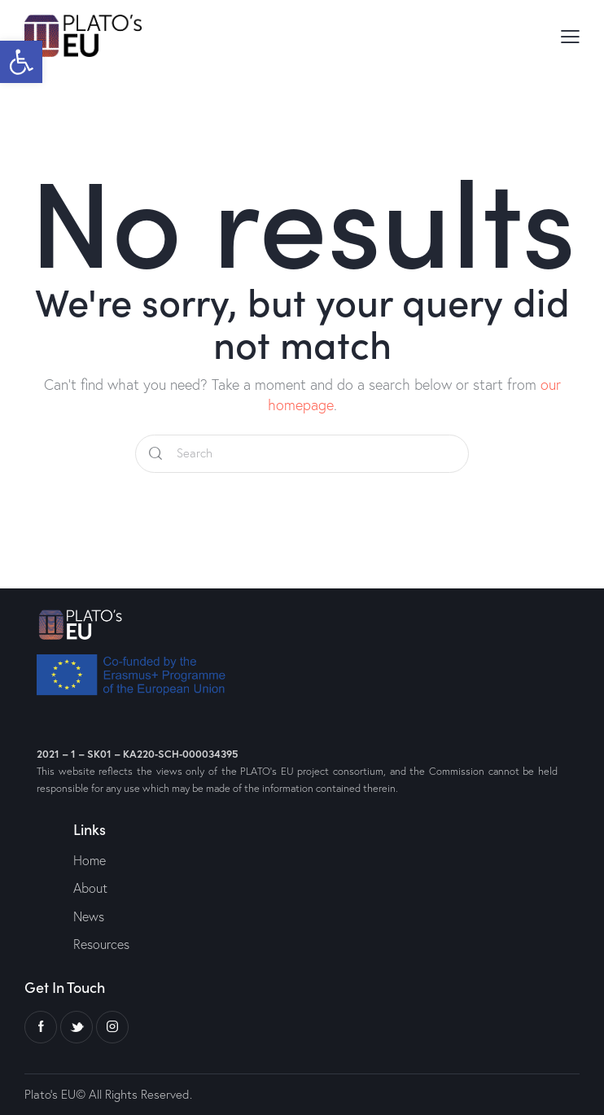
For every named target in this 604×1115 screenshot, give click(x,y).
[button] (21, 62)
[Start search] (155, 454)
